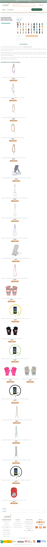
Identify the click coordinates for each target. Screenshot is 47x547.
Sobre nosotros (6, 521)
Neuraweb (22, 544)
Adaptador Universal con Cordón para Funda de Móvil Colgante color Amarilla (15, 318)
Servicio (4, 511)
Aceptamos (40, 524)
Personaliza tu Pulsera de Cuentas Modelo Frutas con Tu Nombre (13, 137)
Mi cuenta (18, 519)
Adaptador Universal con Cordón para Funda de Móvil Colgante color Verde (15, 358)
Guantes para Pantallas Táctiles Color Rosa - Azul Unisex (11, 298)
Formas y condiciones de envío (6, 528)
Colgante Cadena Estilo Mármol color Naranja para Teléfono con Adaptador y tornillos (17, 419)
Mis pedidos (17, 521)
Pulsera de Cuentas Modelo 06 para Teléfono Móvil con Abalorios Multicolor (15, 218)
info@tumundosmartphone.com (29, 530)
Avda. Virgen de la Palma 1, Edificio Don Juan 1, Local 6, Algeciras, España (29, 523)
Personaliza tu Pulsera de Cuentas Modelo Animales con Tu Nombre (13, 77)
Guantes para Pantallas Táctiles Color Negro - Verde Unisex (12, 338)
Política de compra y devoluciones (6, 530)
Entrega (4, 508)
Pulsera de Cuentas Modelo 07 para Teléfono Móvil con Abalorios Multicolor (15, 238)
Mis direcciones (18, 525)
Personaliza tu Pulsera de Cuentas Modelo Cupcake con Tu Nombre (13, 117)
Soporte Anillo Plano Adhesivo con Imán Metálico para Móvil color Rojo (14, 500)
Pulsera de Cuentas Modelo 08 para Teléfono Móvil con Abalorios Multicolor (15, 278)
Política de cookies (6, 532)
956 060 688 (29, 528)
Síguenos (41, 519)
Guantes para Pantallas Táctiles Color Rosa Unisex (10, 378)
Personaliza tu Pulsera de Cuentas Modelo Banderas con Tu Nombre (13, 157)
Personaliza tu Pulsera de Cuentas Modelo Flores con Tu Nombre (13, 97)
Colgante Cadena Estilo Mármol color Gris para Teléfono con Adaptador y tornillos (16, 460)
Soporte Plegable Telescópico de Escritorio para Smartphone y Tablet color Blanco (16, 177)
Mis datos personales (18, 527)
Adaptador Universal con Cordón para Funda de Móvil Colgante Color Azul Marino (16, 480)
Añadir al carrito (25, 39)
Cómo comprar (6, 525)
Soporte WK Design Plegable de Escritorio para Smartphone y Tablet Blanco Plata (16, 258)
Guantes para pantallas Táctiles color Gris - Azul (30, 378)
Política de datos (6, 536)
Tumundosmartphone (6, 519)
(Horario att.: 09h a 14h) (29, 526)
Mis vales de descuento (18, 523)
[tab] (23, 509)
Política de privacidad (6, 534)
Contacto (6, 523)
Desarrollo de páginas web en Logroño (28, 544)
